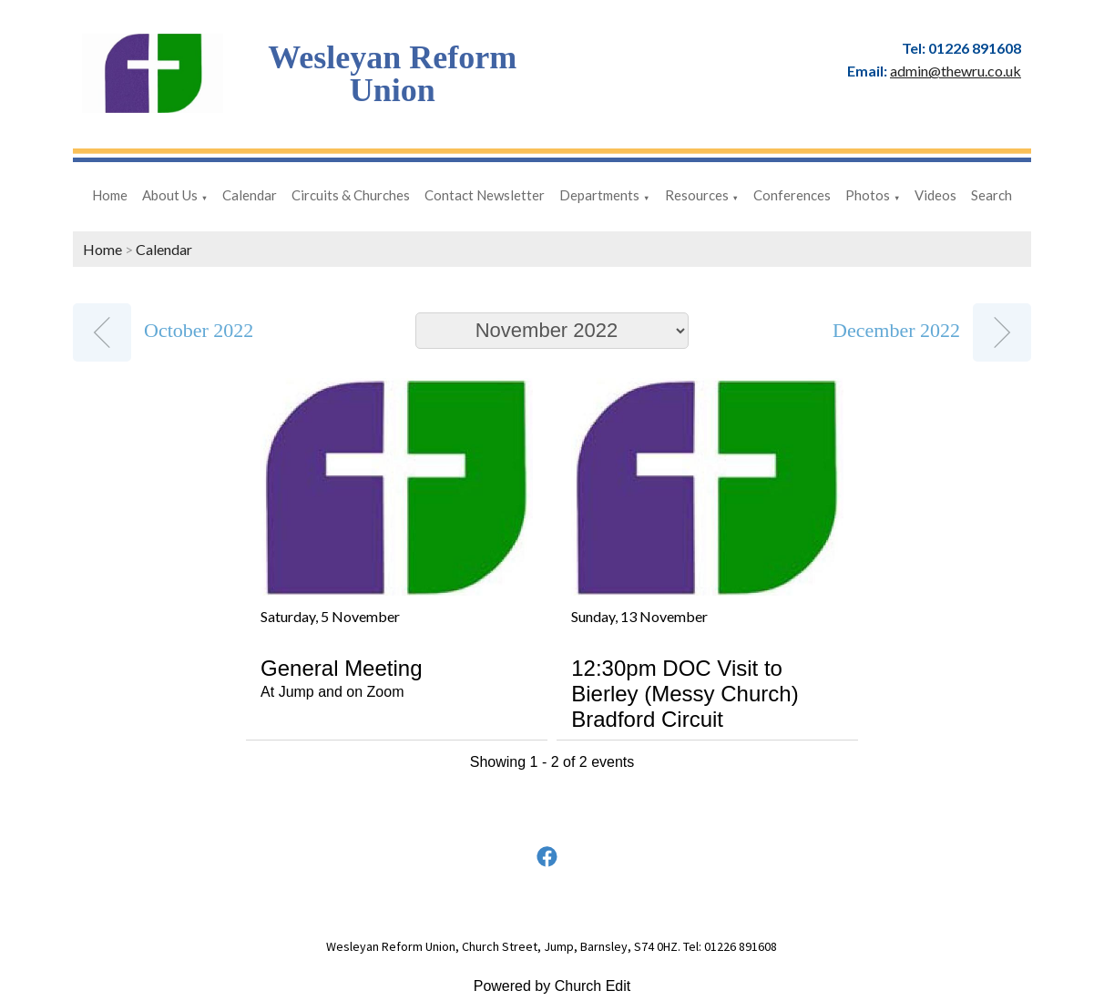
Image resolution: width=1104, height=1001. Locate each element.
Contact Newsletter (484, 195)
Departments (599, 195)
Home (110, 195)
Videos (935, 195)
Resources (697, 195)
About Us (170, 195)
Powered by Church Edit (552, 986)
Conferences (792, 195)
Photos (867, 195)
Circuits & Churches (350, 195)
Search (991, 195)
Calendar (249, 195)
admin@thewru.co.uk (955, 70)
